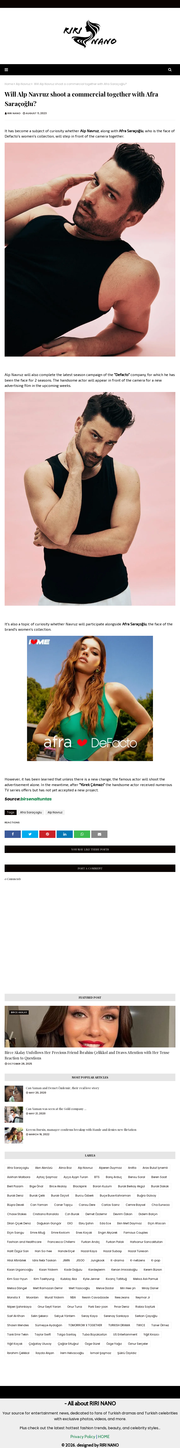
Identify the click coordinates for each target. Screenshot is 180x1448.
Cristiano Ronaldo (46, 1214)
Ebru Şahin (86, 1223)
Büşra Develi (15, 1205)
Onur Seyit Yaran (49, 1307)
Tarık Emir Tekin (17, 1334)
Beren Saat (159, 1177)
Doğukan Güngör (49, 1223)
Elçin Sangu (15, 1233)
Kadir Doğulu (73, 1270)
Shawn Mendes (18, 1325)
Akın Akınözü (43, 1168)
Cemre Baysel (135, 1205)
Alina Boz (65, 1168)
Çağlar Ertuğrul (68, 1344)
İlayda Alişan (45, 1353)
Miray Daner (150, 1288)
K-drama (117, 1260)
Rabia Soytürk (145, 1307)
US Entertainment (125, 1334)
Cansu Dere (87, 1205)
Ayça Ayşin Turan (76, 1177)
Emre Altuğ (37, 1233)
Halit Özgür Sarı (18, 1251)
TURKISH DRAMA (119, 1325)
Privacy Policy (82, 1436)
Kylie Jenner (91, 1279)
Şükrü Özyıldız (126, 1353)
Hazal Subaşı (112, 1251)
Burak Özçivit (60, 1195)
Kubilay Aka (69, 1279)
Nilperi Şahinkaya (19, 1307)
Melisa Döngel (17, 1288)
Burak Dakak (160, 1186)
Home (9, 84)
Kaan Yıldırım (48, 1270)
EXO (70, 1223)
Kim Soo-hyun (17, 1279)
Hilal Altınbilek (16, 1260)
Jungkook (97, 1260)
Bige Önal (36, 1186)
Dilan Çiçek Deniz (19, 1223)
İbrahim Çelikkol (18, 1353)
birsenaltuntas (36, 799)
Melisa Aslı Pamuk (145, 1279)
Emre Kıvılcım (60, 1233)
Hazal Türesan (138, 1251)
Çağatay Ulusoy (40, 1344)
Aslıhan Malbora (18, 1177)
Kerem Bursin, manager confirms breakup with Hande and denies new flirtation (81, 1129)
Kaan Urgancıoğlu (20, 1270)
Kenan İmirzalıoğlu (124, 1270)
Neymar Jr (143, 1297)
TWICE (140, 1325)
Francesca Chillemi (61, 1242)
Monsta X (13, 1297)
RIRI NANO (14, 113)
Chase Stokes (17, 1214)
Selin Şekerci (39, 1316)
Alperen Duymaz (110, 1168)
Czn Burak (72, 1214)
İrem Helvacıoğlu (72, 1353)
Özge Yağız (114, 1344)
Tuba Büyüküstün (94, 1334)
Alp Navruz (23, 84)
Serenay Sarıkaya (116, 1316)
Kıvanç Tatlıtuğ (116, 1279)
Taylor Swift (43, 1334)
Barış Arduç (114, 1177)
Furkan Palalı (115, 1242)
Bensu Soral (136, 1177)
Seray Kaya (89, 1316)
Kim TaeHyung (44, 1279)
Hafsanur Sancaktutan (146, 1242)
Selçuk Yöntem (64, 1316)
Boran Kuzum (102, 1186)
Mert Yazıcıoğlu (79, 1288)
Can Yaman (39, 1205)
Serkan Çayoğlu (146, 1316)
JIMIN (66, 1260)
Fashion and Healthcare (24, 1242)
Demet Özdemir (96, 1214)
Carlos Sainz (110, 1205)
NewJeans (122, 1297)
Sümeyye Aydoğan (48, 1325)
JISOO (80, 1260)
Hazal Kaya (89, 1251)
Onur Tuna (74, 1307)
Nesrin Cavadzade (95, 1297)
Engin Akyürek (107, 1233)
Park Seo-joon (98, 1307)
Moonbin (32, 1297)
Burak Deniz (15, 1195)
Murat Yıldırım (54, 1297)
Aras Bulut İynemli (155, 1168)
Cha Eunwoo (161, 1205)
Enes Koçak (84, 1233)
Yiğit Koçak (14, 1344)
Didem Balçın (148, 1214)
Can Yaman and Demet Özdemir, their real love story (62, 1088)
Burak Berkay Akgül (131, 1186)
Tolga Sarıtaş (66, 1334)
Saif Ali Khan (16, 1316)
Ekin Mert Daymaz (129, 1223)
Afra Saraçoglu (31, 812)
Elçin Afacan (157, 1223)
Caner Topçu (63, 1205)
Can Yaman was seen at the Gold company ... (56, 1109)
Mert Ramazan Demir (48, 1288)
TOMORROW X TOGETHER (85, 1325)
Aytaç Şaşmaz (47, 1177)
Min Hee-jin (128, 1288)
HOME (104, 1436)
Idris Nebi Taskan (44, 1260)
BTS (97, 1177)
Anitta (132, 1168)
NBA (73, 1297)
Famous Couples (136, 1233)
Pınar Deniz (121, 1307)
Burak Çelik (37, 1195)
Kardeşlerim (96, 1270)
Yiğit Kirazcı (151, 1334)
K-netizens (137, 1260)
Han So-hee (43, 1251)
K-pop (155, 1260)
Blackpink (80, 1186)
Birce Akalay (58, 1186)
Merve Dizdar (105, 1288)
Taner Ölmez (160, 1325)
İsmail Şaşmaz (100, 1353)
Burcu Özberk (84, 1195)
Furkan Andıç (90, 1242)
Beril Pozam (15, 1186)
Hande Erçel (66, 1251)
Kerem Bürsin (153, 1270)
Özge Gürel (92, 1344)
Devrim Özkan (122, 1214)
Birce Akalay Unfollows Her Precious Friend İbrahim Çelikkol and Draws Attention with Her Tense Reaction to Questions (87, 1055)
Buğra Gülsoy (146, 1195)
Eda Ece (105, 1223)
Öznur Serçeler (138, 1344)
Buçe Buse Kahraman (115, 1195)
